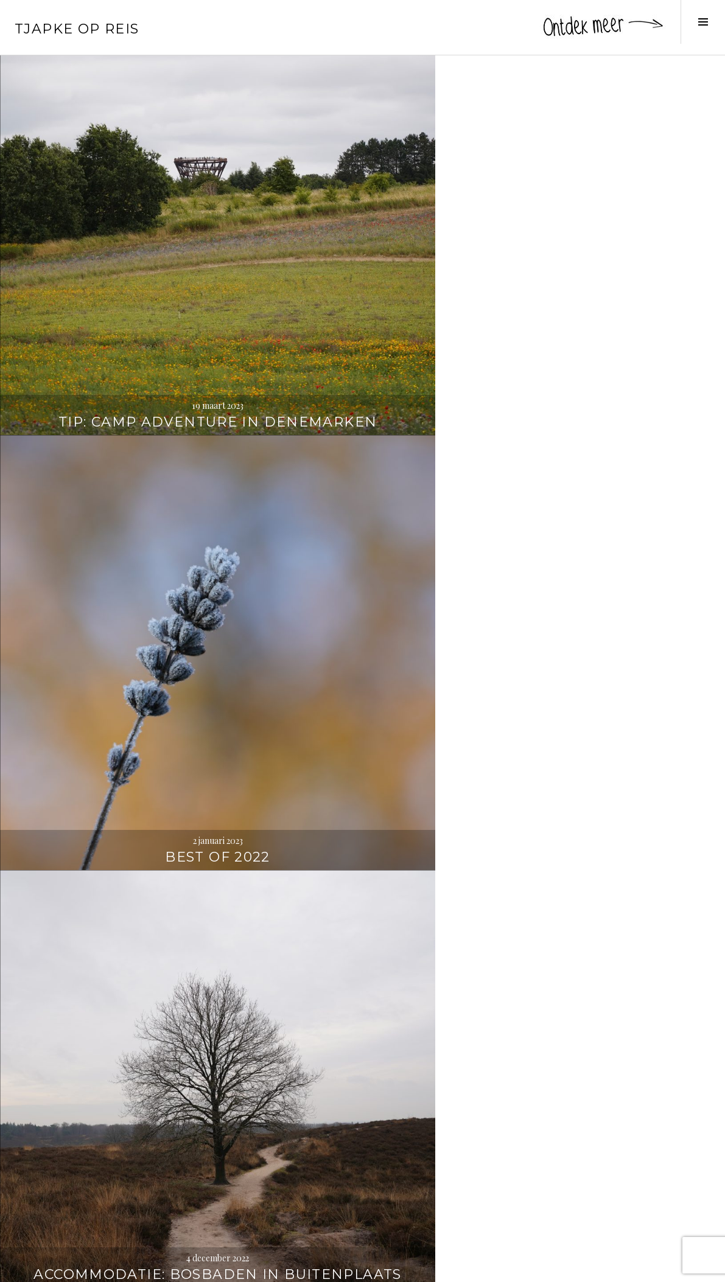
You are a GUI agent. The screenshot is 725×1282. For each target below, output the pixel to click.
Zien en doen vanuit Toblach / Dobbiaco (120, 944)
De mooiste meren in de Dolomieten (362, 944)
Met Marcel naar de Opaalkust (363, 702)
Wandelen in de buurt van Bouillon (121, 461)
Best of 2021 (604, 711)
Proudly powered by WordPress (67, 1267)
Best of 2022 (362, 228)
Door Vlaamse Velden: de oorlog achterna (362, 1185)
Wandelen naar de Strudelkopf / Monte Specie (604, 934)
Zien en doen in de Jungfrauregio (604, 1185)
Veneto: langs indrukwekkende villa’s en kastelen (604, 451)
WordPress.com (210, 1267)
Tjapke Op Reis (77, 29)
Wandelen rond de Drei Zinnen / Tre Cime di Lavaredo (121, 1176)
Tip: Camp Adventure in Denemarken (120, 219)
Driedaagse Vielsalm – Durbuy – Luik (121, 702)
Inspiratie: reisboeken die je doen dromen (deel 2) (362, 451)
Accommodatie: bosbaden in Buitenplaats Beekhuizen (604, 201)
